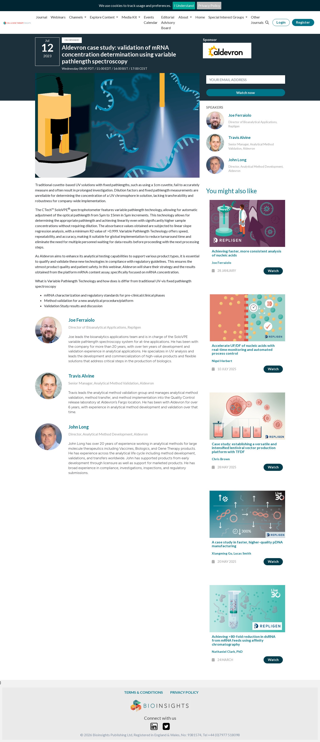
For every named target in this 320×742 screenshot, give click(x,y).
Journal (41, 17)
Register (303, 22)
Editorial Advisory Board (168, 22)
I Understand (184, 5)
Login (281, 22)
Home (200, 17)
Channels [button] (76, 17)
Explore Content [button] (102, 17)
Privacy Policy (209, 5)
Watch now (245, 92)
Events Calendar (151, 19)
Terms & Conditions (143, 692)
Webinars (58, 17)
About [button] (183, 17)
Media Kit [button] (130, 17)
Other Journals (257, 19)
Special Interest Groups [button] (226, 17)
